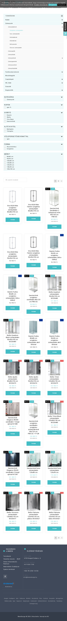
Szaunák (8, 86)
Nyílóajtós (9, 129)
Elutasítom (61, 5)
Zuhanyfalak (11, 54)
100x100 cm (9, 169)
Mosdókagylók (10, 75)
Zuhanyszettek (12, 65)
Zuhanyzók (25, 7)
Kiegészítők (34, 90)
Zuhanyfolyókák (12, 68)
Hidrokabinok (13, 37)
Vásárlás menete (9, 562)
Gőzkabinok (13, 40)
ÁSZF (19, 562)
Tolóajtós (8, 131)
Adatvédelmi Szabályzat (11, 570)
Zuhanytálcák (35, 58)
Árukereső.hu (8, 586)
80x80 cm (8, 156)
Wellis (7, 117)
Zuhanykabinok (37, 7)
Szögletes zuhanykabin (53, 7)
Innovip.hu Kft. (44, 616)
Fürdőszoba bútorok (34, 72)
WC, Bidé (34, 83)
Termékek (15, 7)
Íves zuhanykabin (15, 33)
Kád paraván (13, 44)
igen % (7, 107)
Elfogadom (52, 5)
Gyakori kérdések (9, 572)
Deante (8, 115)
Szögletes (9, 149)
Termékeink (7, 559)
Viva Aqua (9, 119)
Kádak (34, 20)
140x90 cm (9, 167)
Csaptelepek (34, 79)
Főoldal (6, 7)
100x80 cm (9, 161)
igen (7, 139)
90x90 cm (8, 158)
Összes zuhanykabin (16, 47)
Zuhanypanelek (12, 61)
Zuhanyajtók (11, 51)
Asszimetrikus (10, 147)
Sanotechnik (9, 121)
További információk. (41, 5)
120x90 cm (9, 165)
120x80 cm (9, 163)
